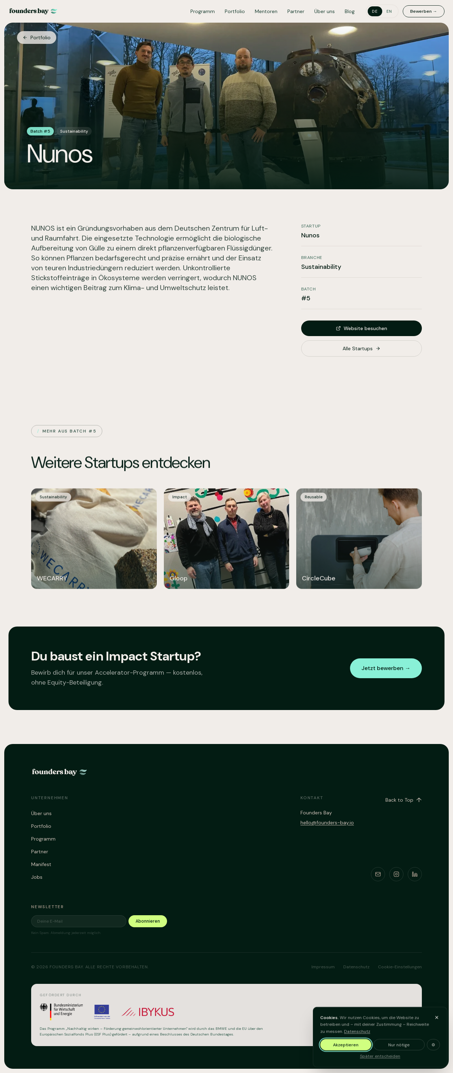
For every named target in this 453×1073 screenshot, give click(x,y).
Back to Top (403, 800)
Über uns (324, 11)
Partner (295, 11)
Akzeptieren (346, 1049)
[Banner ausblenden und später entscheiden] (437, 1021)
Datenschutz (357, 1035)
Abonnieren (148, 921)
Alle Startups (361, 348)
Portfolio (235, 11)
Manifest (41, 864)
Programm (202, 11)
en (389, 11)
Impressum (323, 967)
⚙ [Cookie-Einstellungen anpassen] (433, 1049)
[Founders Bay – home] (33, 11)
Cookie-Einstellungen (400, 967)
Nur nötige (398, 1049)
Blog (350, 11)
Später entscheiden (380, 1060)
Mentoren (266, 11)
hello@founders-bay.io (327, 822)
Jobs (36, 877)
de (375, 11)
